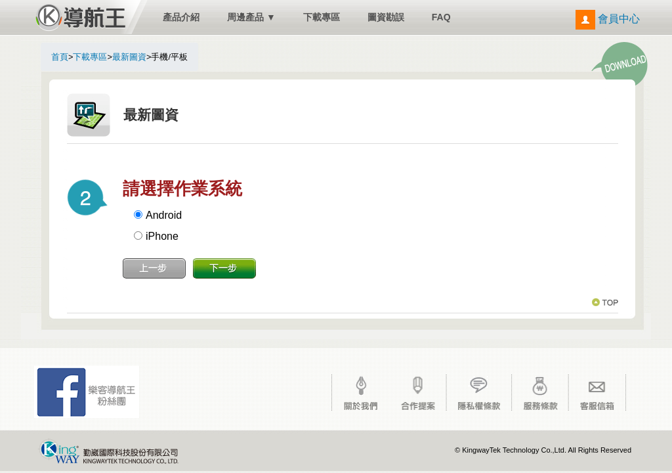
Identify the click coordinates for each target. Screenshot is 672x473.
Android (164, 215)
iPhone (162, 236)
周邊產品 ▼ (251, 17)
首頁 (59, 57)
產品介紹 (181, 17)
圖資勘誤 (386, 17)
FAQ (441, 17)
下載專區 (321, 17)
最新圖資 (129, 57)
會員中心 (608, 18)
